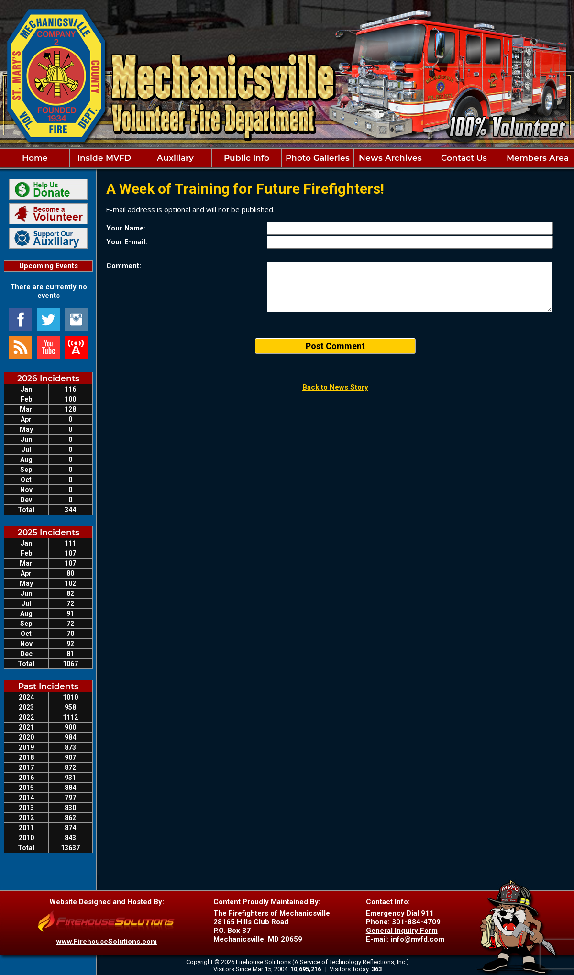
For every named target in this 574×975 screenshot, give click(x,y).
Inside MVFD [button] (104, 158)
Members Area (536, 158)
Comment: (123, 266)
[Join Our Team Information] (48, 213)
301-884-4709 (416, 922)
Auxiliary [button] (175, 158)
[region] (287, 158)
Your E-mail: (126, 242)
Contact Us (463, 158)
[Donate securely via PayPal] (48, 189)
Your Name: (126, 228)
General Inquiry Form (402, 930)
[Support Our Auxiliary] (48, 238)
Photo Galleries (318, 158)
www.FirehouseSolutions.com (106, 941)
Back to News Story (335, 387)
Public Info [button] (246, 158)
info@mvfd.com (417, 939)
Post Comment (335, 346)
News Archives (390, 158)
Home (35, 158)
